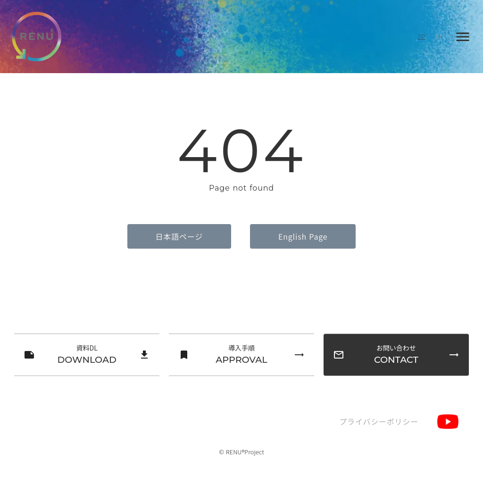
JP (421, 36)
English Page (302, 236)
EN (440, 36)
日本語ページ (179, 236)
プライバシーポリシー (378, 421)
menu (462, 36)
